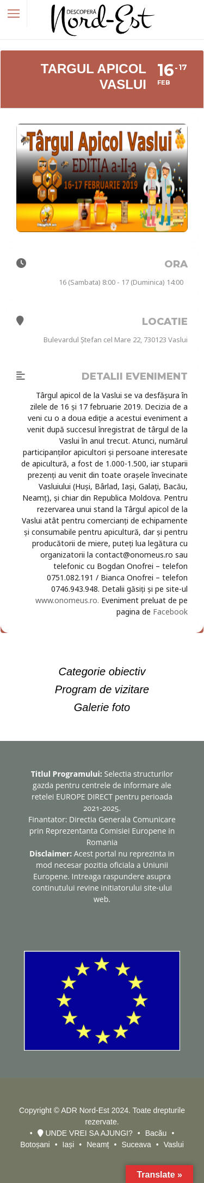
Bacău (156, 1133)
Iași (69, 1144)
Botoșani (35, 1144)
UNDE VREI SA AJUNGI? (85, 1133)
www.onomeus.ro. (67, 600)
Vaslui (174, 1144)
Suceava (136, 1144)
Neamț (97, 1144)
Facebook (170, 611)
